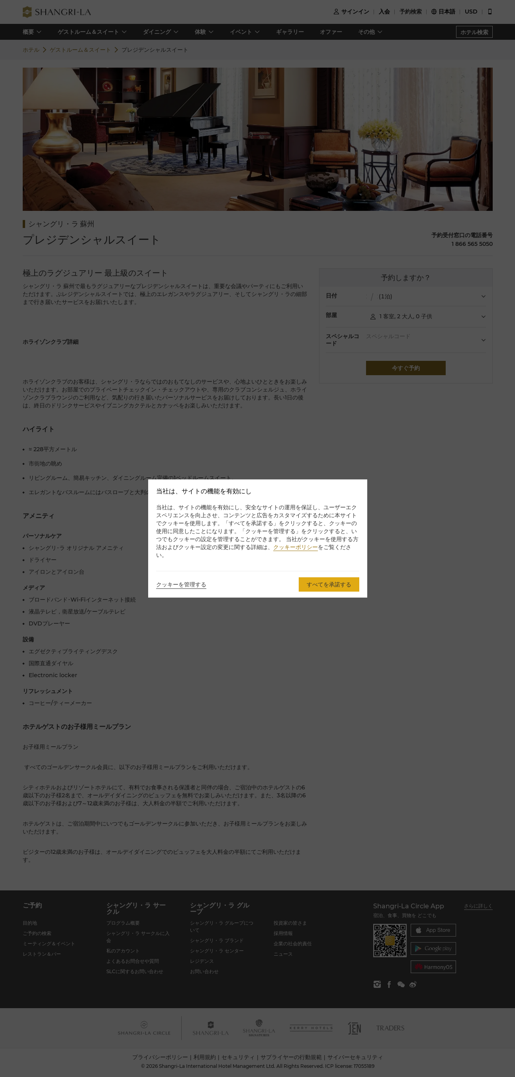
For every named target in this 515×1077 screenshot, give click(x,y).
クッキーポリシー (295, 547)
